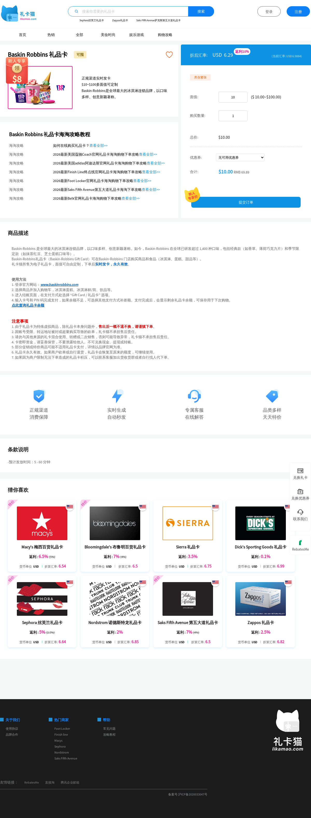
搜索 (201, 11)
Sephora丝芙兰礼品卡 (92, 20)
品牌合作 (12, 734)
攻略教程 (109, 734)
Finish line (61, 734)
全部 (79, 34)
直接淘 (49, 782)
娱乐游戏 (136, 34)
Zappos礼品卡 (120, 20)
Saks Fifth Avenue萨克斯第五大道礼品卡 (158, 20)
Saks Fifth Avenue (65, 758)
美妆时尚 (108, 34)
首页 (22, 34)
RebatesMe (31, 782)
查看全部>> (98, 145)
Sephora (60, 746)
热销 (51, 34)
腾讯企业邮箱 (70, 782)
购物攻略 (165, 34)
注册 (298, 11)
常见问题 (109, 728)
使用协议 (12, 728)
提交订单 (246, 202)
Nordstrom (61, 752)
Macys (58, 740)
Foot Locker (62, 728)
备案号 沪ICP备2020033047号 (187, 794)
